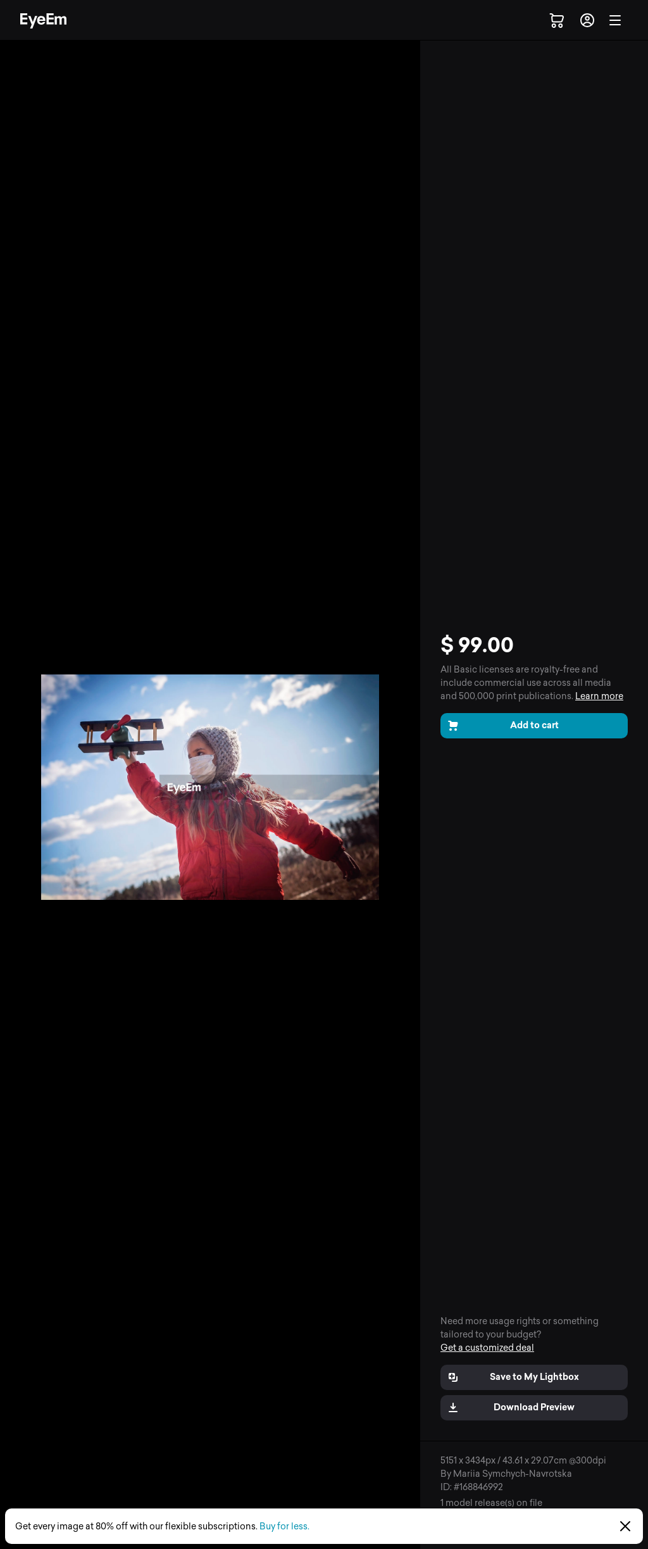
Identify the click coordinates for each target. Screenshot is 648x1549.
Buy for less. (284, 1526)
